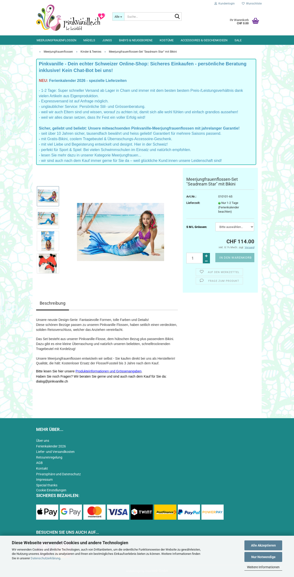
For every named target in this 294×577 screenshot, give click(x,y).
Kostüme (167, 40)
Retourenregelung (49, 457)
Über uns (42, 440)
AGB (39, 463)
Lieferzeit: (193, 203)
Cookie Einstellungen (51, 490)
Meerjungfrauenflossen (56, 40)
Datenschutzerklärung (45, 558)
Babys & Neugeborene (136, 40)
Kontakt (42, 468)
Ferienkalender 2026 (51, 446)
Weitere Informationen (263, 567)
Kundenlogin (224, 3)
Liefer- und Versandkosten (55, 452)
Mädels (89, 40)
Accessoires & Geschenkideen (204, 40)
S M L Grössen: (196, 227)
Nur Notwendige (263, 557)
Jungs (107, 40)
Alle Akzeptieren (263, 545)
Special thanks (46, 485)
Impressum (44, 479)
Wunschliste (252, 3)
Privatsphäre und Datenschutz (58, 474)
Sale (238, 40)
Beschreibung (52, 303)
